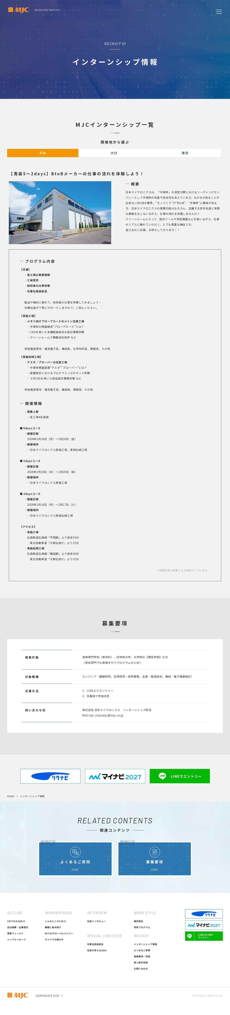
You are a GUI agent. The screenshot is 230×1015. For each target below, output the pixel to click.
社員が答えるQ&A (97, 984)
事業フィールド (15, 967)
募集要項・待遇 (142, 990)
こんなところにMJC (55, 954)
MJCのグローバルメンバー (59, 967)
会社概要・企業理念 (17, 961)
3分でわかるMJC (16, 954)
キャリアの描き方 (54, 973)
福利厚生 (138, 954)
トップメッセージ (16, 973)
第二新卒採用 (141, 996)
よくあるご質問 (142, 984)
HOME (10, 830)
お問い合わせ (141, 1002)
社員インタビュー (96, 954)
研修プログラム (142, 961)
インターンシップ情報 (32, 830)
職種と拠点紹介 (53, 961)
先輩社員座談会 (95, 977)
